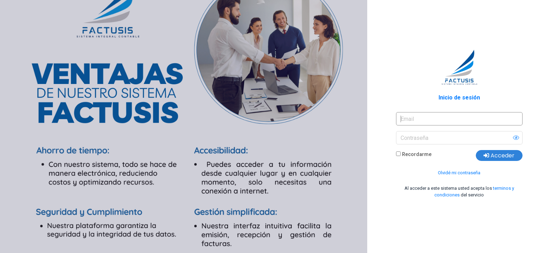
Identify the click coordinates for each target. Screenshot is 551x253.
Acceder (499, 155)
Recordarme (417, 154)
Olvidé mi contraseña (459, 172)
